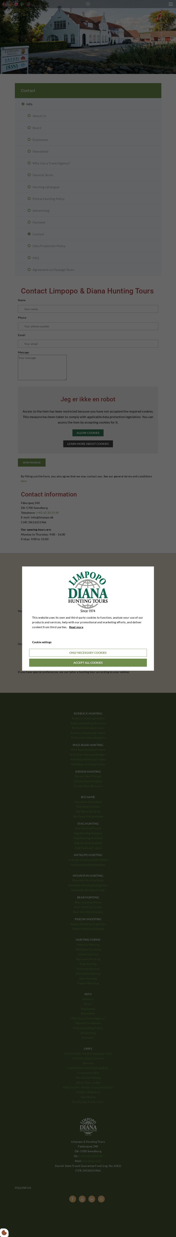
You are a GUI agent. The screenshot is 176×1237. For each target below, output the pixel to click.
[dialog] (88, 618)
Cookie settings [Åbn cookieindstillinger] (41, 642)
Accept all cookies (88, 662)
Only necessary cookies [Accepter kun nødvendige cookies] (88, 652)
